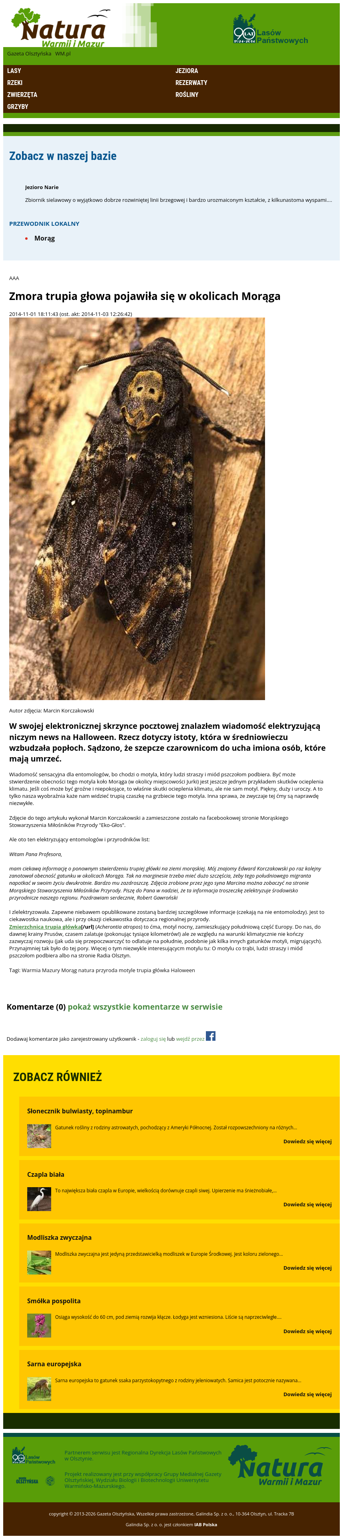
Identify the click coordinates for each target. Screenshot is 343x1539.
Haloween (183, 970)
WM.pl (62, 53)
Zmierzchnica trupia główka (45, 926)
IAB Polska (205, 1524)
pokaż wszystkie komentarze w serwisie (145, 1006)
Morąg (44, 238)
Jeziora (186, 71)
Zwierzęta (22, 95)
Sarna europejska (54, 1363)
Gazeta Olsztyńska (29, 53)
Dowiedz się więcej (307, 1141)
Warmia (31, 970)
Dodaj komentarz (27, 1022)
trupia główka (153, 970)
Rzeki (14, 83)
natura (86, 970)
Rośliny (186, 95)
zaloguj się (153, 1038)
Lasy (14, 71)
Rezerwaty (191, 83)
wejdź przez (195, 1038)
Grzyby (17, 106)
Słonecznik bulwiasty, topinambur (80, 1111)
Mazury (51, 970)
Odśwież (60, 1022)
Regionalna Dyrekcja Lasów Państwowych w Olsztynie (142, 1455)
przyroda (106, 970)
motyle (127, 970)
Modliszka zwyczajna (59, 1237)
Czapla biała (45, 1174)
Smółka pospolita (54, 1300)
